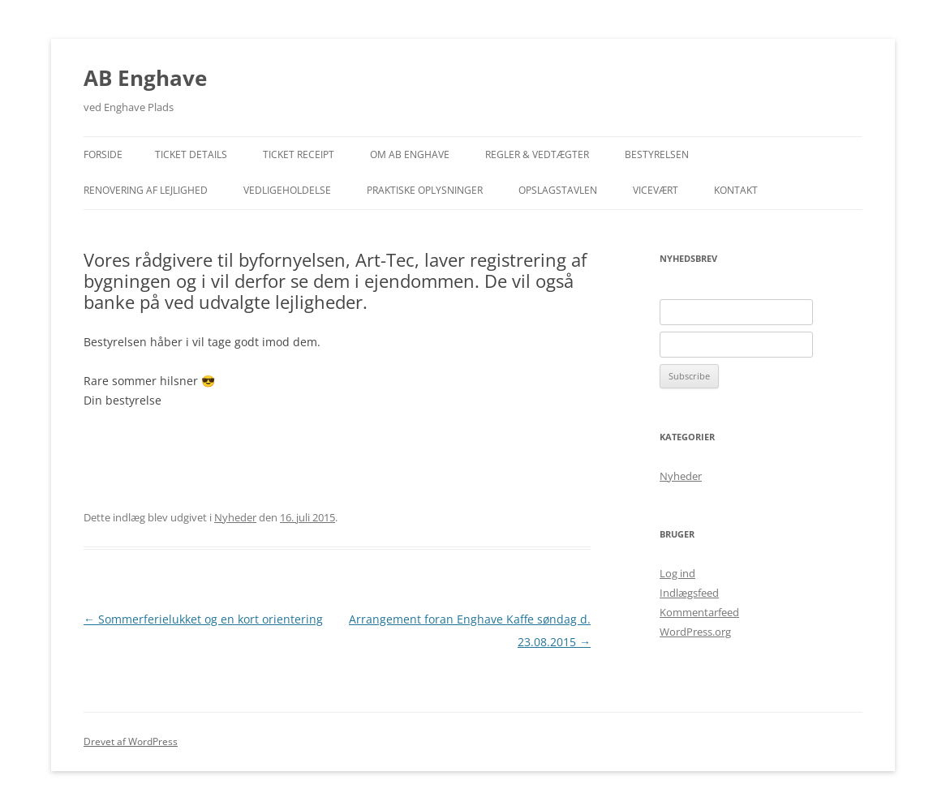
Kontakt (736, 190)
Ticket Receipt (298, 154)
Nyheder (235, 517)
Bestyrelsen (657, 154)
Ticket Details (191, 154)
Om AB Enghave (409, 154)
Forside (103, 154)
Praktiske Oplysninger (425, 190)
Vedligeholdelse (287, 190)
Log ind (677, 573)
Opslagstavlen (557, 190)
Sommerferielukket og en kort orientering (203, 619)
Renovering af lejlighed (146, 190)
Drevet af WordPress (131, 741)
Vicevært (655, 190)
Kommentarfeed (699, 612)
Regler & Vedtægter (537, 154)
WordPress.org (695, 631)
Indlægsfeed (689, 592)
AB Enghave (145, 77)
